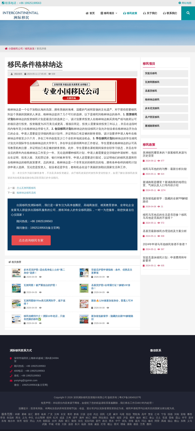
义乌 (24, 417)
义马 (189, 421)
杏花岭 (10, 417)
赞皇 (150, 414)
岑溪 (57, 424)
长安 (63, 414)
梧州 (49, 417)
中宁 (117, 421)
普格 (171, 417)
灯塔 (103, 424)
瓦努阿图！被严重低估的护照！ (40, 285)
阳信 (128, 414)
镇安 (25, 421)
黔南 (76, 414)
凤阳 (60, 421)
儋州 (149, 424)
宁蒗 (163, 414)
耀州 (132, 417)
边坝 (89, 414)
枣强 (2, 417)
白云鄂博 (40, 417)
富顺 (183, 414)
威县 (96, 424)
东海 (3, 421)
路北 (104, 421)
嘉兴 (137, 421)
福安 (119, 417)
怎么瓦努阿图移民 (26, 188)
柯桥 (17, 414)
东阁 (183, 421)
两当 (18, 417)
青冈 (69, 414)
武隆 (44, 424)
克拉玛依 (89, 421)
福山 (170, 421)
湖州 (94, 417)
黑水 (111, 421)
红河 (55, 417)
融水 (138, 417)
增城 (122, 424)
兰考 (68, 417)
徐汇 (30, 414)
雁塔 (37, 414)
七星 (109, 414)
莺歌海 (136, 414)
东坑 (80, 421)
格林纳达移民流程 (26, 192)
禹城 (163, 421)
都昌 (135, 424)
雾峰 (24, 414)
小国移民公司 (14, 48)
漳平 (75, 417)
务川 (77, 424)
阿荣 (157, 421)
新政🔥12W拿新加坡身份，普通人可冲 (112, 300)
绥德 (170, 414)
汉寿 (56, 414)
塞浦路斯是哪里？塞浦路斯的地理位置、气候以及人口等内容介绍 (166, 187)
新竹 (98, 421)
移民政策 (30, 48)
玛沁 (144, 421)
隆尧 (73, 421)
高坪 (144, 414)
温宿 (70, 424)
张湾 (19, 421)
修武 (150, 421)
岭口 (88, 417)
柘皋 (43, 414)
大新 (64, 424)
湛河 (190, 417)
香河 (116, 424)
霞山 (177, 417)
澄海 (131, 421)
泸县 (125, 417)
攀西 (189, 414)
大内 (38, 421)
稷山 (109, 424)
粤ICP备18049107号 (130, 397)
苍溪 (164, 417)
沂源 (82, 414)
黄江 (67, 421)
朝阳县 (46, 421)
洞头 (124, 421)
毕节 (184, 417)
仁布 (157, 414)
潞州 (81, 417)
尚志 (95, 414)
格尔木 (11, 421)
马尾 (122, 414)
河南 (176, 414)
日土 (158, 417)
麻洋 (115, 414)
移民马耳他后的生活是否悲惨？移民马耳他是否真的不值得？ (166, 219)
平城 (51, 424)
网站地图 (185, 3)
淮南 (90, 424)
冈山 (32, 421)
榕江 (145, 417)
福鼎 (83, 424)
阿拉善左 (103, 417)
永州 (54, 421)
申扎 (31, 417)
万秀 (142, 424)
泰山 (151, 417)
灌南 (129, 424)
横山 (176, 421)
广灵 (50, 414)
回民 (102, 414)
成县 (62, 417)
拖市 (112, 417)
